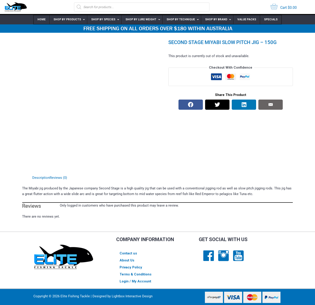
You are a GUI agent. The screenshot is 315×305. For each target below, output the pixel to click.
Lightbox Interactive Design (132, 296)
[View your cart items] (283, 7)
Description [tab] (41, 178)
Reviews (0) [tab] (58, 178)
